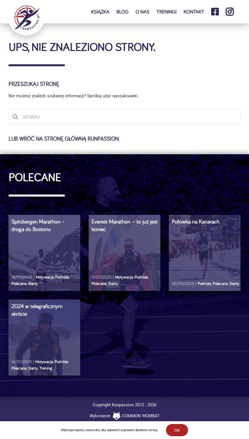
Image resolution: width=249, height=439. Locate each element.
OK (177, 430)
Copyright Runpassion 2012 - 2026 (124, 404)
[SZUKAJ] (124, 117)
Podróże (62, 277)
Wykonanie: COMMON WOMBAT (124, 416)
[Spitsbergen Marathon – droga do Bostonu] (44, 257)
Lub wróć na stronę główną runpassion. (63, 138)
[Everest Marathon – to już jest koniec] (124, 257)
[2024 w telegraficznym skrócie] (44, 341)
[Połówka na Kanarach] (205, 257)
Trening (45, 368)
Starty (33, 283)
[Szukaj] (15, 117)
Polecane (19, 283)
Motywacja (45, 277)
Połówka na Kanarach (195, 221)
